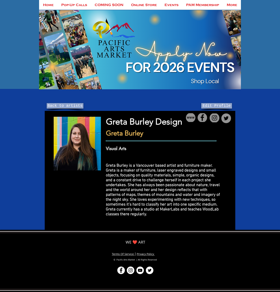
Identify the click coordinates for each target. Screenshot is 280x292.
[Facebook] (121, 270)
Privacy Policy (146, 254)
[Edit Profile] (216, 106)
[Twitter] (149, 270)
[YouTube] (140, 270)
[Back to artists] (65, 106)
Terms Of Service (123, 254)
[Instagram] (130, 270)
